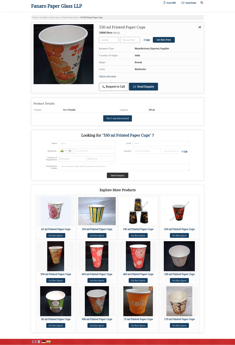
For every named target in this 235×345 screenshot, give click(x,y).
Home (35, 17)
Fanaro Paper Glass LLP (56, 6)
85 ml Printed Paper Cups (55, 319)
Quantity (127, 151)
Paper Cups (54, 17)
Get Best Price (164, 39)
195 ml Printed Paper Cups (138, 229)
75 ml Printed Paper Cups (138, 319)
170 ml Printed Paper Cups (179, 319)
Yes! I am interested (117, 118)
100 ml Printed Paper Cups (179, 274)
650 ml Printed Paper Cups (97, 274)
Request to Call (114, 86)
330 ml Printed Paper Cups (55, 274)
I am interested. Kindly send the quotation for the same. (123, 167)
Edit (147, 40)
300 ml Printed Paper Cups (97, 319)
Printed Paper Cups (70, 17)
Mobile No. (52, 151)
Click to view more (107, 76)
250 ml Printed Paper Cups (179, 229)
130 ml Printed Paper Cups (97, 229)
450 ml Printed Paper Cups (138, 274)
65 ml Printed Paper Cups (55, 229)
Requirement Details (51, 167)
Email (128, 143)
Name (54, 143)
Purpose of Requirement (51, 159)
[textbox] (130, 40)
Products (44, 17)
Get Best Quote (56, 235)
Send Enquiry (143, 86)
